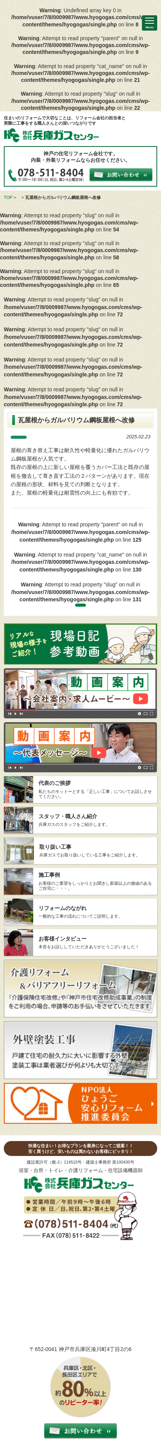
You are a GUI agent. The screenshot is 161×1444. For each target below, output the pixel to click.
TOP (8, 197)
